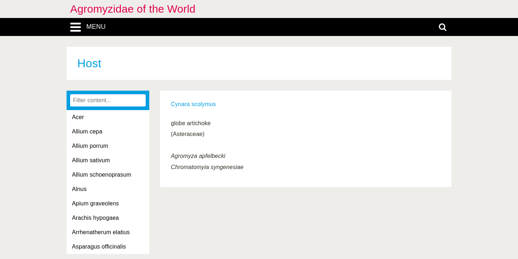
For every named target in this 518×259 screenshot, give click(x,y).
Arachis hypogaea (95, 218)
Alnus (79, 189)
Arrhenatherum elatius (101, 232)
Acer (78, 117)
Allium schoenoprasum (101, 175)
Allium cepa (87, 131)
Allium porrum (90, 146)
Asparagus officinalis (99, 247)
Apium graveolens (95, 203)
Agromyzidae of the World (132, 9)
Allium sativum (91, 160)
